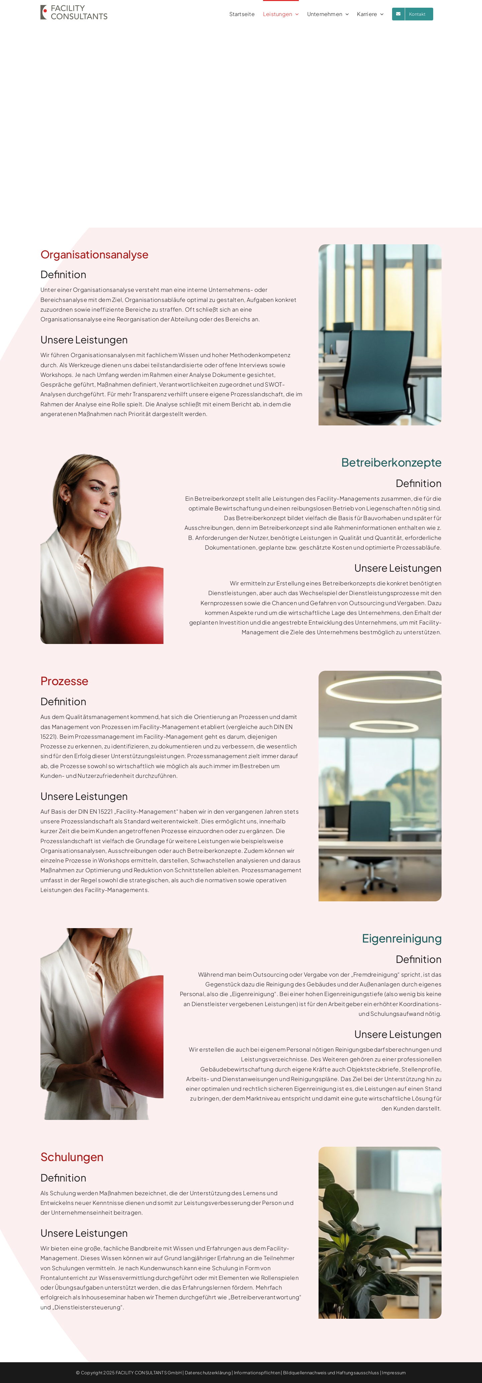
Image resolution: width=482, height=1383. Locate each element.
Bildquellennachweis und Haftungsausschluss (331, 1372)
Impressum (394, 1372)
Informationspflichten (257, 1372)
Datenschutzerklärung (208, 1372)
